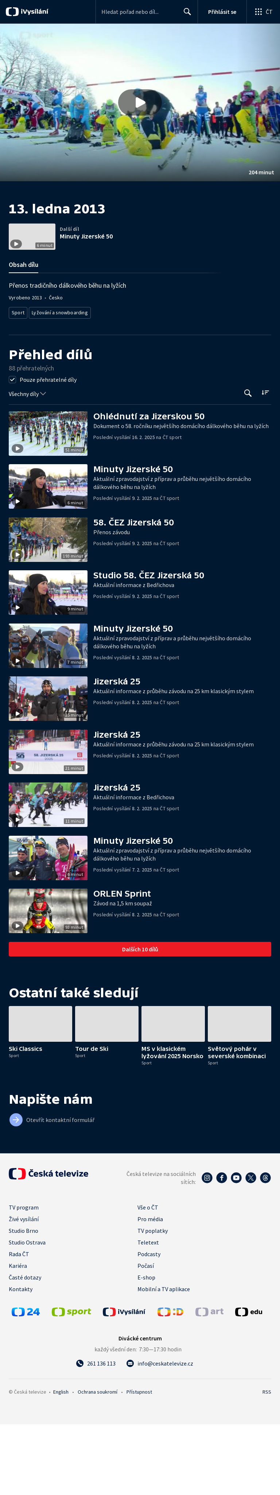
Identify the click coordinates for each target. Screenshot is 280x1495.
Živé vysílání (24, 1289)
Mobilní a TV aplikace (163, 1359)
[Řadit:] (265, 463)
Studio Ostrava (27, 1313)
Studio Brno (23, 1301)
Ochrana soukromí (97, 1462)
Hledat (185, 14)
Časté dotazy (25, 1348)
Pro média (150, 1289)
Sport (18, 384)
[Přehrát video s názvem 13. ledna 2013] (140, 102)
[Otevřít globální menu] (263, 11)
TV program (24, 1278)
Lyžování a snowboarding (57, 384)
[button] (140, 102)
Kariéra (18, 1336)
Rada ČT (19, 1324)
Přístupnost (139, 1462)
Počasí (145, 1336)
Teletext (148, 1313)
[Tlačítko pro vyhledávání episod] (248, 464)
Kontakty (20, 1359)
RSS (266, 1462)
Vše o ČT (147, 1278)
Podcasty (148, 1324)
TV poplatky (152, 1301)
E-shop (146, 1348)
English (61, 1462)
